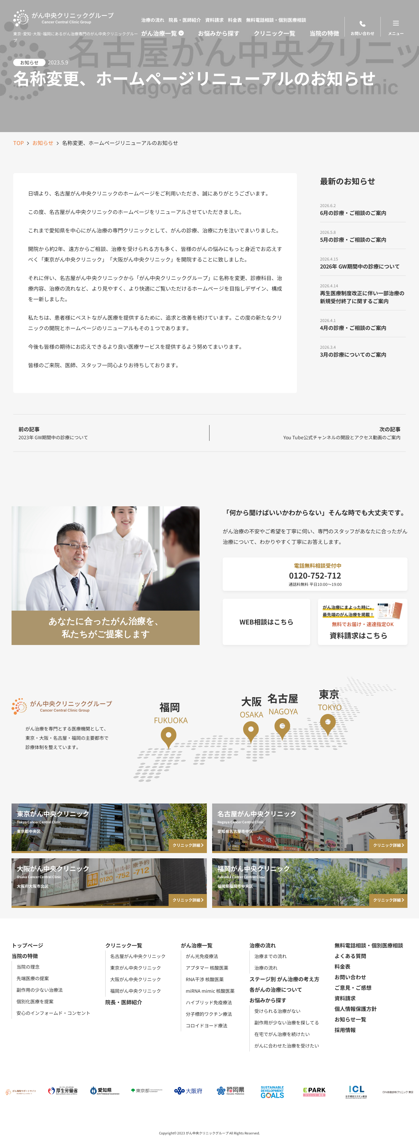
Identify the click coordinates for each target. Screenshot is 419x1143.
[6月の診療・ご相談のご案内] (363, 209)
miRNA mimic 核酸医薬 (210, 990)
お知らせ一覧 (350, 1019)
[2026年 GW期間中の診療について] (363, 262)
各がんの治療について (275, 989)
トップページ (27, 945)
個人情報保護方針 (356, 1009)
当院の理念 (28, 966)
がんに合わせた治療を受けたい (286, 1045)
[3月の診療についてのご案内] (363, 350)
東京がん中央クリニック (135, 967)
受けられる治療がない (277, 1011)
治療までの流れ (270, 956)
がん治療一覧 (159, 33)
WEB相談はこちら (267, 621)
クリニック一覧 (274, 33)
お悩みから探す (219, 33)
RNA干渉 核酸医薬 (205, 979)
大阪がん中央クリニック (135, 979)
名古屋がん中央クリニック (138, 956)
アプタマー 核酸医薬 (207, 967)
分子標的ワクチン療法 (209, 1014)
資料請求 (214, 20)
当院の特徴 (324, 33)
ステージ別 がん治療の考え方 (284, 979)
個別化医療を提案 (34, 1001)
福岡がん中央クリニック (135, 990)
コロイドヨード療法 (206, 1025)
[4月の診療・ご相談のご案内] (363, 324)
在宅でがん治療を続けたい (282, 1034)
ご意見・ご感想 (353, 987)
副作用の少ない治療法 (39, 989)
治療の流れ (152, 20)
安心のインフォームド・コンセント (53, 1013)
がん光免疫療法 (202, 956)
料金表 (235, 20)
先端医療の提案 (32, 978)
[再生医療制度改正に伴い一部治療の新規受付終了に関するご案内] (363, 293)
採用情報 (345, 1030)
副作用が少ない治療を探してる (286, 1022)
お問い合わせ (362, 28)
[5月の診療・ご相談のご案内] (363, 235)
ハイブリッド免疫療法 (209, 1002)
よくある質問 (350, 956)
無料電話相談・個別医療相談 (276, 20)
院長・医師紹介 (185, 20)
